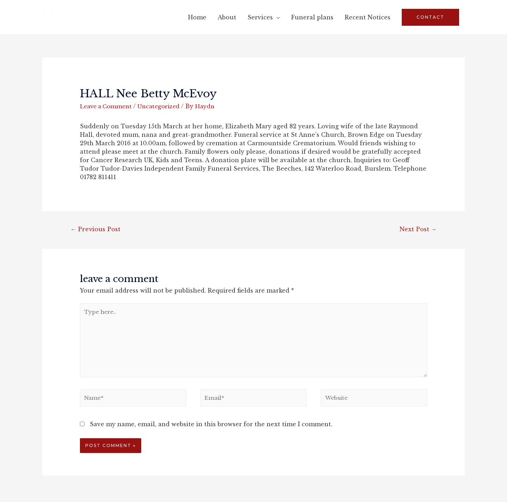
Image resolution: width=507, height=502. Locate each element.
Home (197, 17)
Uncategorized (163, 106)
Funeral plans (312, 17)
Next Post (417, 229)
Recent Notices (367, 17)
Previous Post (96, 229)
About (227, 17)
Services (260, 17)
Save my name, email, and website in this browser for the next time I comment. (211, 427)
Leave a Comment (108, 106)
